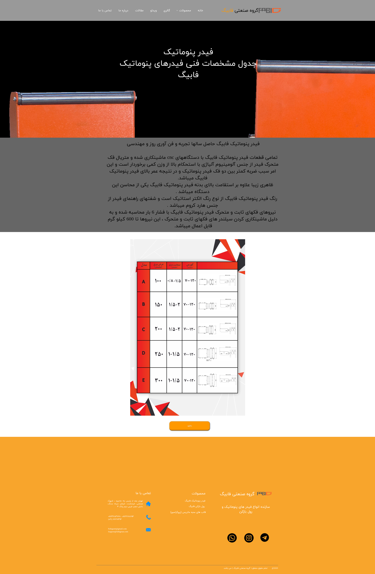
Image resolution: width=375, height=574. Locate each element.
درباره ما (123, 11)
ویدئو (153, 11)
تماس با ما (105, 11)
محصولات (185, 11)
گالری (167, 11)
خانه (200, 11)
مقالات (139, 11)
